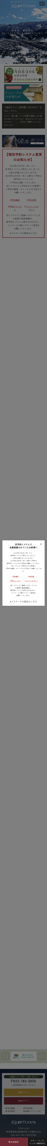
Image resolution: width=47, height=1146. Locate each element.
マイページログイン (31, 581)
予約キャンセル (15, 581)
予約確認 (15, 576)
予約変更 (31, 576)
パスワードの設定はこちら (23, 601)
